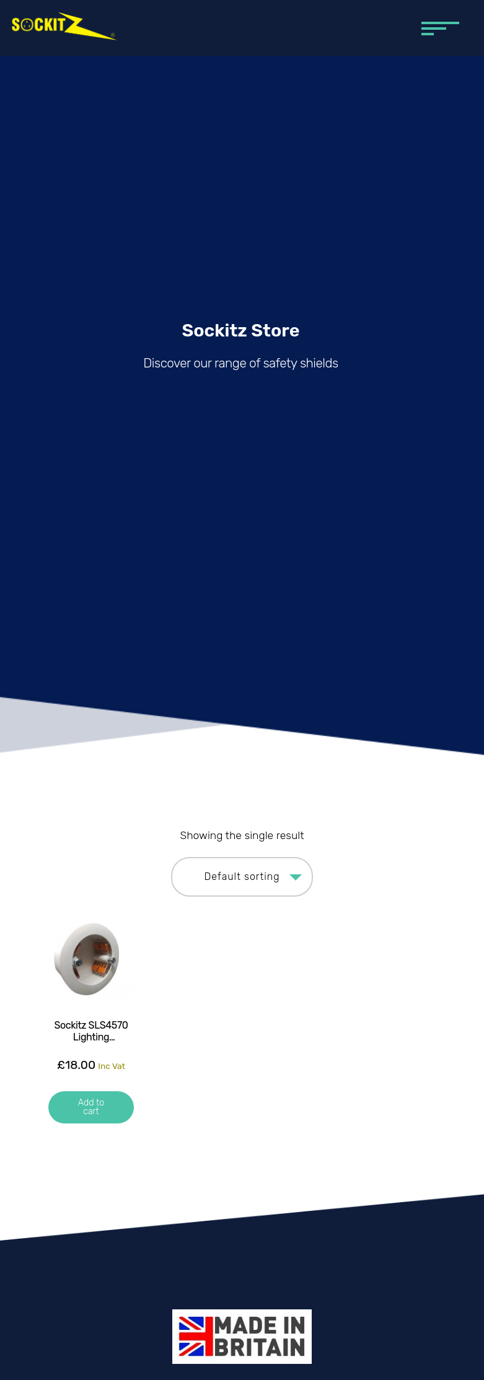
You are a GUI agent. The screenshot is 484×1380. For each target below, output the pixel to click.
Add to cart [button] (91, 1107)
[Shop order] (242, 877)
